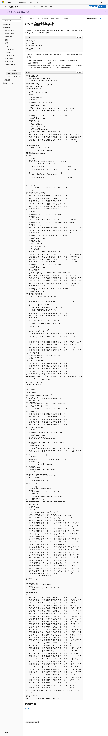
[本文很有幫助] (100, 19)
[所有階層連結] (26, 18)
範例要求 (28, 708)
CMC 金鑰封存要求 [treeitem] (12, 74)
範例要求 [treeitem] (8, 46)
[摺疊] (20, 17)
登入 (105, 2)
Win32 (39, 18)
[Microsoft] (3, 2)
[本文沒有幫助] (102, 19)
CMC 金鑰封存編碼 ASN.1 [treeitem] (14, 77)
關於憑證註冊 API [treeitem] (9, 30)
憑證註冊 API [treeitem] (6, 24)
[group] (54, 387)
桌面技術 (46, 18)
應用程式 (32, 18)
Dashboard (102, 7)
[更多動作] (81, 18)
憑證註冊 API (66, 18)
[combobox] (11, 20)
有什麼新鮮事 (93, 7)
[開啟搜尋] (101, 2)
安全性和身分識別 (56, 18)
